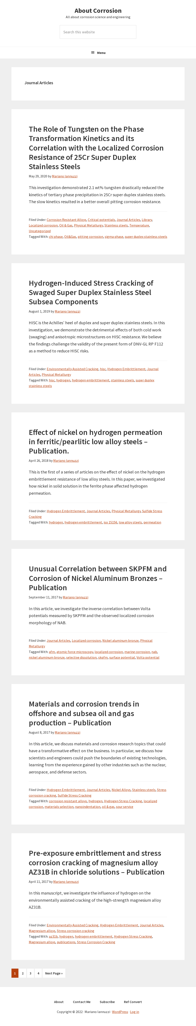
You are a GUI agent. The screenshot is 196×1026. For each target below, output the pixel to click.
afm (52, 652)
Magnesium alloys (42, 931)
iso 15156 (110, 522)
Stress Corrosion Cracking (96, 942)
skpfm (103, 657)
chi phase (56, 236)
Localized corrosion (43, 225)
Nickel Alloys (121, 790)
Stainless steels (116, 225)
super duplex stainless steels (146, 236)
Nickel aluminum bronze (120, 640)
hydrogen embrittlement (90, 380)
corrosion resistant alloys (68, 801)
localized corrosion (109, 652)
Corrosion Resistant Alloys (66, 219)
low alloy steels (130, 522)
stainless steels (122, 380)
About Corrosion (98, 10)
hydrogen (63, 380)
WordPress (120, 1011)
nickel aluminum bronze (47, 657)
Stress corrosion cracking (75, 931)
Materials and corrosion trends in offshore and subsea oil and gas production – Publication (84, 713)
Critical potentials (101, 219)
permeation (152, 522)
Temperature (139, 225)
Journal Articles (128, 219)
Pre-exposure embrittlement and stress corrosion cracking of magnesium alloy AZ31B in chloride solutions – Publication (97, 862)
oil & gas (108, 806)
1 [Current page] (16, 974)
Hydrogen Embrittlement (126, 369)
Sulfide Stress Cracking (75, 795)
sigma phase (114, 236)
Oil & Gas (65, 225)
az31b (53, 936)
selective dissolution (81, 657)
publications (66, 942)
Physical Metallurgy (88, 225)
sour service (124, 806)
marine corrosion (137, 652)
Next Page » (54, 974)
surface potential (122, 657)
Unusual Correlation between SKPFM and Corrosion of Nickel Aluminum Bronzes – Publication (98, 578)
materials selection (59, 806)
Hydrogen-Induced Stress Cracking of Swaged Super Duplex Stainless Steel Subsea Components (91, 292)
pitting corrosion (90, 236)
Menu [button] (101, 52)
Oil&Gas (70, 236)
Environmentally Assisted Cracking (72, 369)
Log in (134, 1011)
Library (147, 219)
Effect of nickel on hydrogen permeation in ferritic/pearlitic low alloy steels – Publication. (95, 441)
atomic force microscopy (74, 652)
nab (154, 652)
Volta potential (148, 657)
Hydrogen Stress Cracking (123, 801)
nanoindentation (87, 806)
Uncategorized (40, 231)
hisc (103, 369)
